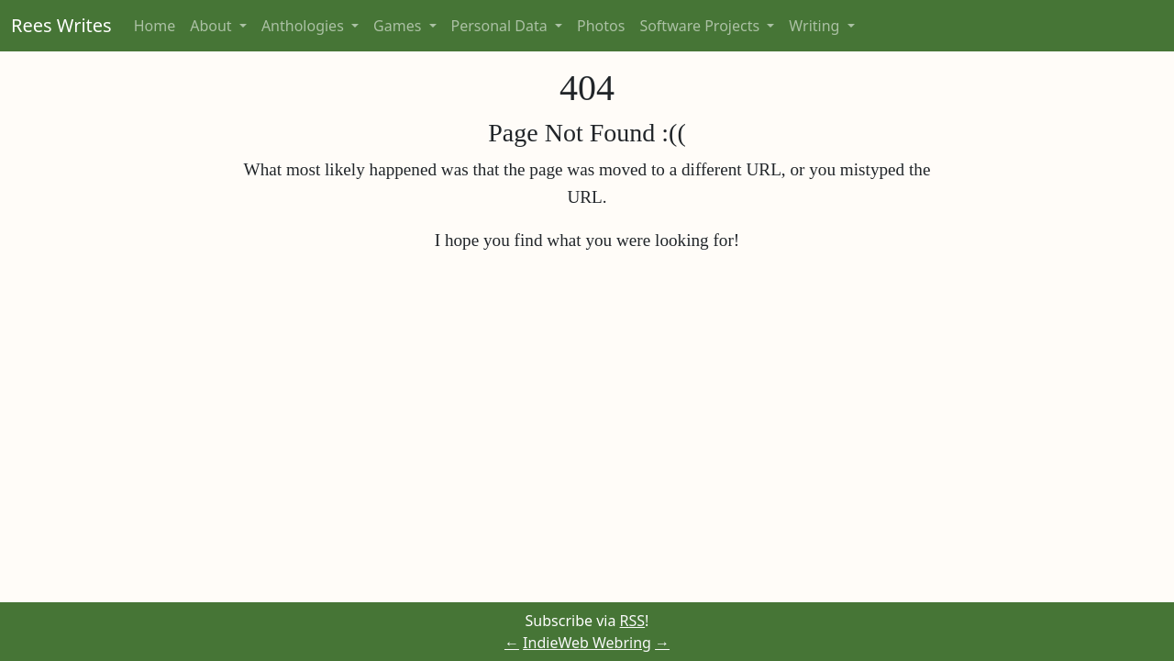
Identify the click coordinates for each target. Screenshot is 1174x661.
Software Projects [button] (701, 26)
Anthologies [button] (304, 26)
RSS (633, 621)
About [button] (213, 26)
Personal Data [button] (501, 26)
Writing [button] (816, 26)
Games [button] (399, 26)
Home (155, 26)
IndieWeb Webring (587, 643)
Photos (601, 26)
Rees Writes (61, 25)
